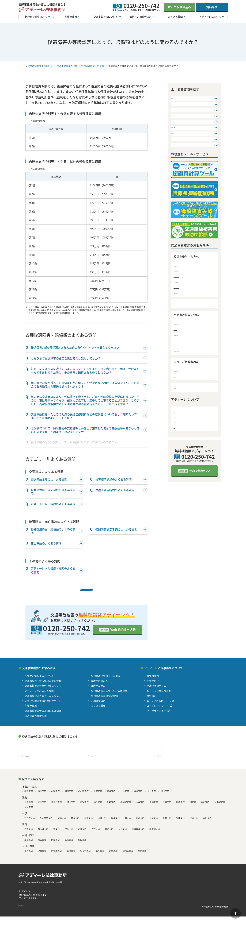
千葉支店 (167, 807)
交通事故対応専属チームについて (193, 331)
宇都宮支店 (219, 807)
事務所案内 (180, 457)
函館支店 (55, 796)
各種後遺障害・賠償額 (92, 66)
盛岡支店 (138, 796)
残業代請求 (31, 754)
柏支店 (193, 807)
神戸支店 (96, 834)
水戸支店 (205, 807)
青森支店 (111, 796)
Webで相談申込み (123, 634)
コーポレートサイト (158, 710)
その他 (164, 760)
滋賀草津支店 (138, 834)
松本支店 (180, 823)
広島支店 (28, 845)
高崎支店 (28, 812)
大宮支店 (140, 807)
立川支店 (42, 807)
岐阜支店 (115, 823)
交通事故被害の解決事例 (188, 416)
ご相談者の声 (181, 422)
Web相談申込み (179, 7)
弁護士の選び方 (183, 385)
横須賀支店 (125, 807)
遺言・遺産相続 (99, 760)
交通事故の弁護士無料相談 (39, 66)
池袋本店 (28, 807)
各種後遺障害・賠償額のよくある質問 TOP (88, 591)
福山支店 (42, 845)
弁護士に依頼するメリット (189, 309)
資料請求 (212, 7)
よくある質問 (181, 433)
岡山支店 (55, 845)
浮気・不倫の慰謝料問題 (104, 749)
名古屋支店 (29, 823)
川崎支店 (111, 807)
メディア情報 (181, 468)
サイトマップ (71, 911)
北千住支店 (56, 807)
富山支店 (207, 823)
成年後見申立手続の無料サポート (193, 337)
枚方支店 (69, 834)
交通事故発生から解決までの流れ (193, 315)
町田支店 (71, 807)
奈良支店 (122, 834)
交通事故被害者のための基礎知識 (193, 368)
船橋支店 (180, 807)
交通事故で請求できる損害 (189, 379)
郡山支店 (165, 796)
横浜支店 (98, 807)
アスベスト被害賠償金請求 (39, 760)
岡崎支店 (62, 823)
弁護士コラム (181, 390)
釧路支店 (69, 796)
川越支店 (153, 807)
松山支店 (82, 845)
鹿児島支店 (128, 855)
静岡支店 (75, 823)
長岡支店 (153, 823)
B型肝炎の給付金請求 (172, 754)
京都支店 (82, 834)
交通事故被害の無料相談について (193, 320)
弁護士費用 (180, 348)
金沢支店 (194, 823)
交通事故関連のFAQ (67, 66)
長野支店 (167, 823)
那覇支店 (142, 855)
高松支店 (69, 845)
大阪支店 (28, 834)
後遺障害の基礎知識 (185, 374)
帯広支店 (98, 796)
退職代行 (96, 754)
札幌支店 (28, 796)
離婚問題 (165, 749)
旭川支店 (42, 796)
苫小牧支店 (83, 796)
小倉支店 (42, 855)
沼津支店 (102, 823)
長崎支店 (71, 855)
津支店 (128, 823)
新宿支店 (84, 807)
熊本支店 (100, 855)
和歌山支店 (154, 834)
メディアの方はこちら (159, 705)
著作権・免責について (28, 911)
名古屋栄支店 (46, 823)
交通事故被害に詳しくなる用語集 (193, 396)
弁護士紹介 (180, 462)
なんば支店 (43, 834)
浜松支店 (88, 823)
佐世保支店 (85, 855)
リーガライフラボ (156, 715)
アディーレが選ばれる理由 (189, 326)
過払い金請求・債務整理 (38, 749)
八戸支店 (124, 796)
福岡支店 (28, 855)
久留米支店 (56, 855)
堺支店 (56, 834)
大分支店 (113, 855)
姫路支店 (109, 834)
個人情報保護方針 (52, 911)
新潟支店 (140, 823)
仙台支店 (151, 796)
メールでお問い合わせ (159, 695)
